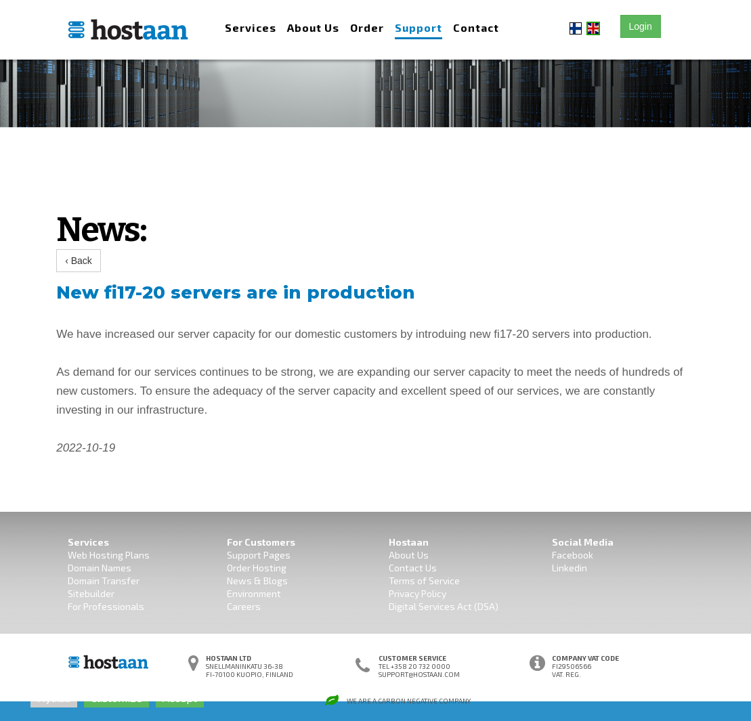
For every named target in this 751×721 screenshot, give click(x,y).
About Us (313, 27)
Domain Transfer (104, 580)
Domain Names (99, 567)
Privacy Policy (417, 593)
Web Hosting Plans (109, 555)
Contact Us (413, 567)
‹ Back (78, 260)
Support (418, 27)
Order (367, 27)
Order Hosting (256, 567)
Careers (244, 606)
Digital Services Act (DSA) (443, 606)
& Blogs (270, 580)
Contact (476, 27)
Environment (254, 593)
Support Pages (259, 555)
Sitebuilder (91, 593)
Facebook (572, 555)
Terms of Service (424, 580)
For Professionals (106, 606)
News (239, 580)
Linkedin (569, 567)
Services (250, 27)
